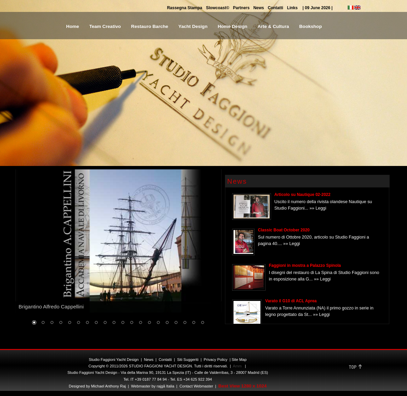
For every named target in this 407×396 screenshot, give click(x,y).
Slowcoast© (217, 7)
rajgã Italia (164, 386)
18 (185, 323)
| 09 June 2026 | (317, 7)
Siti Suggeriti (187, 359)
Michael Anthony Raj (108, 386)
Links (292, 7)
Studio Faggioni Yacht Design (113, 359)
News (258, 7)
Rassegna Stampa (184, 7)
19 (193, 323)
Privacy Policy (216, 359)
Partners (241, 7)
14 (149, 323)
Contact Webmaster (196, 386)
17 (176, 323)
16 (167, 323)
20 (202, 323)
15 (158, 323)
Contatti (275, 7)
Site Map (238, 359)
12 (131, 323)
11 (122, 323)
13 (140, 323)
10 (114, 323)
